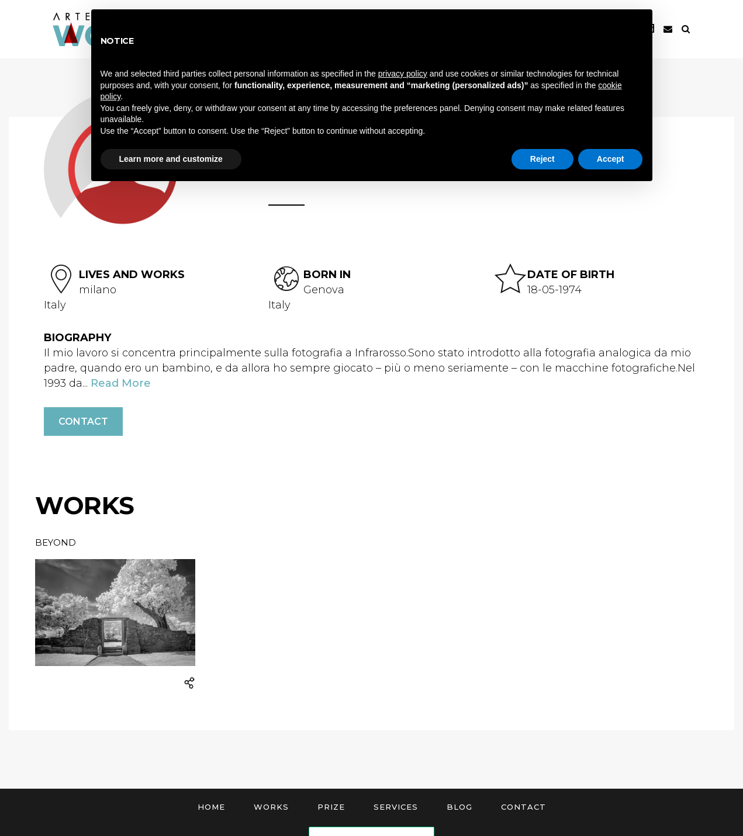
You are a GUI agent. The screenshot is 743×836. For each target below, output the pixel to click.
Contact (83, 421)
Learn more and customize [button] (171, 159)
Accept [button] (610, 159)
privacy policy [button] (402, 73)
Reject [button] (542, 159)
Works (271, 806)
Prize (331, 806)
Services (396, 806)
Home (211, 806)
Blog (459, 806)
